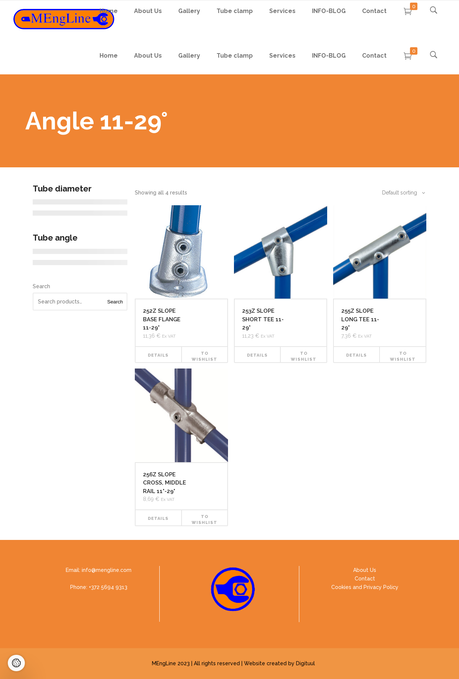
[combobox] (399, 193)
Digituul (305, 663)
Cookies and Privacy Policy (364, 587)
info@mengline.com (106, 570)
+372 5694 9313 (108, 587)
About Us (364, 570)
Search (41, 286)
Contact (365, 579)
